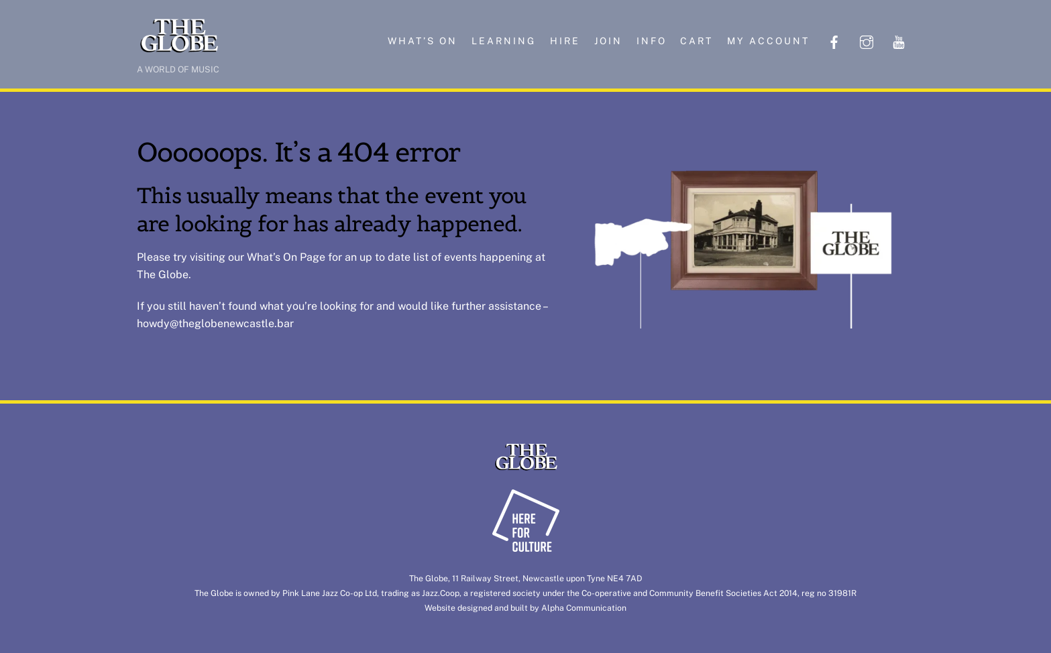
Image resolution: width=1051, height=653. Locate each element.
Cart (696, 41)
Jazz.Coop (440, 593)
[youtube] (898, 40)
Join (608, 41)
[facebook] (834, 40)
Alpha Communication (583, 608)
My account (768, 41)
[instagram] (866, 40)
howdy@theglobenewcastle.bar (215, 323)
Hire (565, 41)
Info (652, 41)
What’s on (422, 41)
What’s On (272, 257)
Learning (504, 41)
